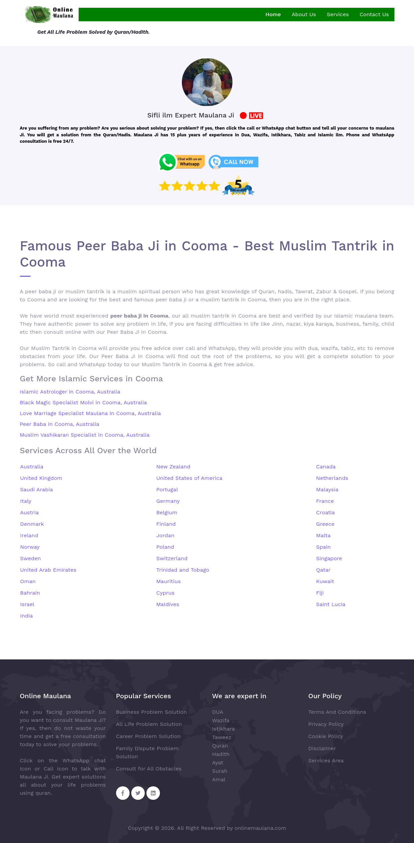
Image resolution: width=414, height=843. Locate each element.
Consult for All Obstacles (149, 768)
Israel (27, 604)
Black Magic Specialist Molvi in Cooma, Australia (83, 402)
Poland (165, 547)
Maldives (167, 604)
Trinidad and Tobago (182, 570)
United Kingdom (41, 478)
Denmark (32, 524)
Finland (166, 524)
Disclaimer (322, 748)
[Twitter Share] (138, 793)
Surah (219, 771)
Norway (30, 547)
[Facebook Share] (123, 793)
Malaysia (327, 489)
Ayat (217, 762)
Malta (323, 535)
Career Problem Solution (148, 736)
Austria (29, 512)
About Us (304, 14)
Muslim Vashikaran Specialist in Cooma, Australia (85, 435)
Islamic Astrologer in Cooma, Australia (70, 391)
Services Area (326, 760)
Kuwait (325, 581)
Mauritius (168, 581)
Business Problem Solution (151, 712)
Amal (219, 779)
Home (273, 14)
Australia (32, 466)
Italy (25, 501)
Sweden (30, 558)
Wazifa (220, 720)
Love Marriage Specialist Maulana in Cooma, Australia (90, 413)
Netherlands (332, 478)
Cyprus (165, 593)
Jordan (165, 535)
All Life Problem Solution (149, 724)
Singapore (329, 558)
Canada (326, 466)
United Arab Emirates (48, 570)
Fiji (320, 593)
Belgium (166, 512)
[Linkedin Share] (153, 793)
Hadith (221, 754)
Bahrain (30, 593)
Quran (220, 745)
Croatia (325, 512)
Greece (325, 524)
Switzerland (172, 558)
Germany (168, 501)
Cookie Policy (325, 736)
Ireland (29, 535)
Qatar (323, 570)
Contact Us (374, 14)
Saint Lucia (331, 604)
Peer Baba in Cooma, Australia (60, 424)
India (26, 616)
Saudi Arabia (36, 489)
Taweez (221, 737)
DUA (217, 712)
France (325, 501)
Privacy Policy (326, 724)
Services (338, 14)
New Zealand (173, 466)
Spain (323, 547)
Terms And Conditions (337, 712)
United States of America (189, 478)
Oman (28, 581)
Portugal (167, 489)
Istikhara (223, 729)
